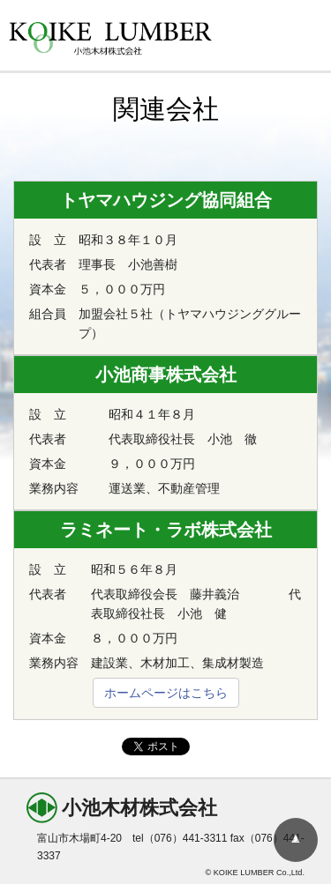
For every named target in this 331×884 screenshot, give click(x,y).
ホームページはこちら (166, 693)
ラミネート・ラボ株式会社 (166, 529)
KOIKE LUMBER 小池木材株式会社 (110, 39)
